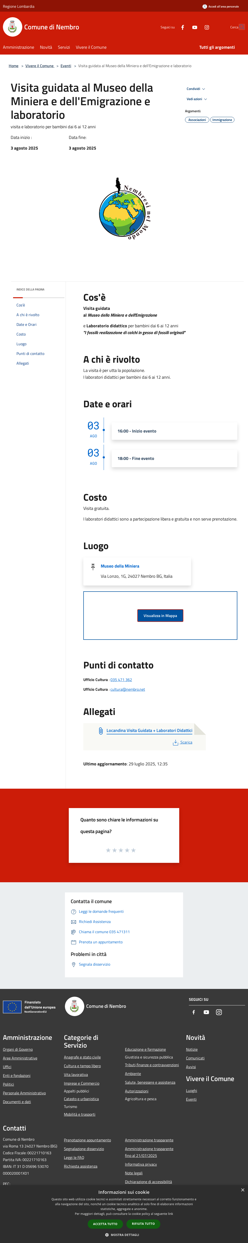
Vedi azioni (198, 99)
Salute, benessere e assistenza (150, 1082)
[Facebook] (172, 27)
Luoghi (191, 1090)
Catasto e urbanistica (81, 1099)
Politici (8, 1084)
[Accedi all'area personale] (220, 6)
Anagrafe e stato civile (82, 1057)
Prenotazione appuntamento (87, 1140)
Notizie (192, 1049)
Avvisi (191, 1067)
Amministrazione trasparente (149, 1140)
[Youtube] (184, 27)
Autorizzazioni (136, 1091)
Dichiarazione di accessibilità (148, 1182)
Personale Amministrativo (24, 1093)
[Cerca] (239, 27)
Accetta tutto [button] (105, 1224)
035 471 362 (121, 679)
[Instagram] (196, 27)
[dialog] (124, 1214)
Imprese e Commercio (81, 1083)
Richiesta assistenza (80, 1166)
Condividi (197, 89)
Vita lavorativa (76, 1074)
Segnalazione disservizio (84, 1149)
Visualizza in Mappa (160, 615)
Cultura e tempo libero (82, 1066)
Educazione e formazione (145, 1049)
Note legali (134, 1173)
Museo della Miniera (120, 566)
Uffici (7, 1067)
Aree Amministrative (20, 1058)
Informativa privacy (141, 1164)
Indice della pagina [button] (30, 289)
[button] (124, 1234)
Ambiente (133, 1073)
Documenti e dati (17, 1102)
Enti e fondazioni (17, 1075)
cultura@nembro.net (127, 689)
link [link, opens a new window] (170, 1214)
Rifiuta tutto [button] (143, 1224)
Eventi (66, 66)
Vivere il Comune (39, 66)
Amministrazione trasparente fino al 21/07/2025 (149, 1152)
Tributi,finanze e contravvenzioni (152, 1065)
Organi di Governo (18, 1049)
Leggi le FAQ (74, 1157)
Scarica (182, 742)
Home (13, 66)
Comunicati (195, 1058)
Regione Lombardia (18, 6)
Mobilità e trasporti (79, 1114)
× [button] (242, 1190)
